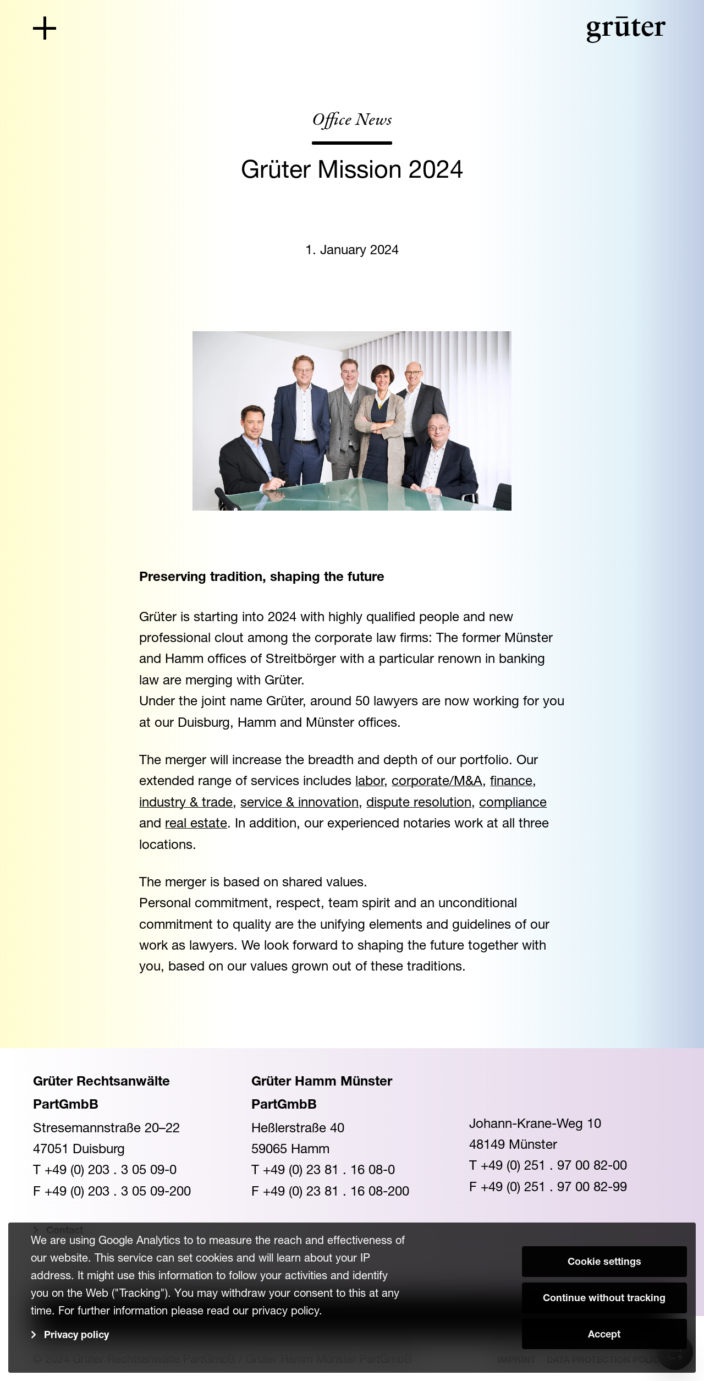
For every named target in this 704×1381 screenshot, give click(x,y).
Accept (604, 1335)
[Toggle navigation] (44, 28)
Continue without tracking (604, 1299)
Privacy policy (76, 1336)
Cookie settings (604, 1263)
